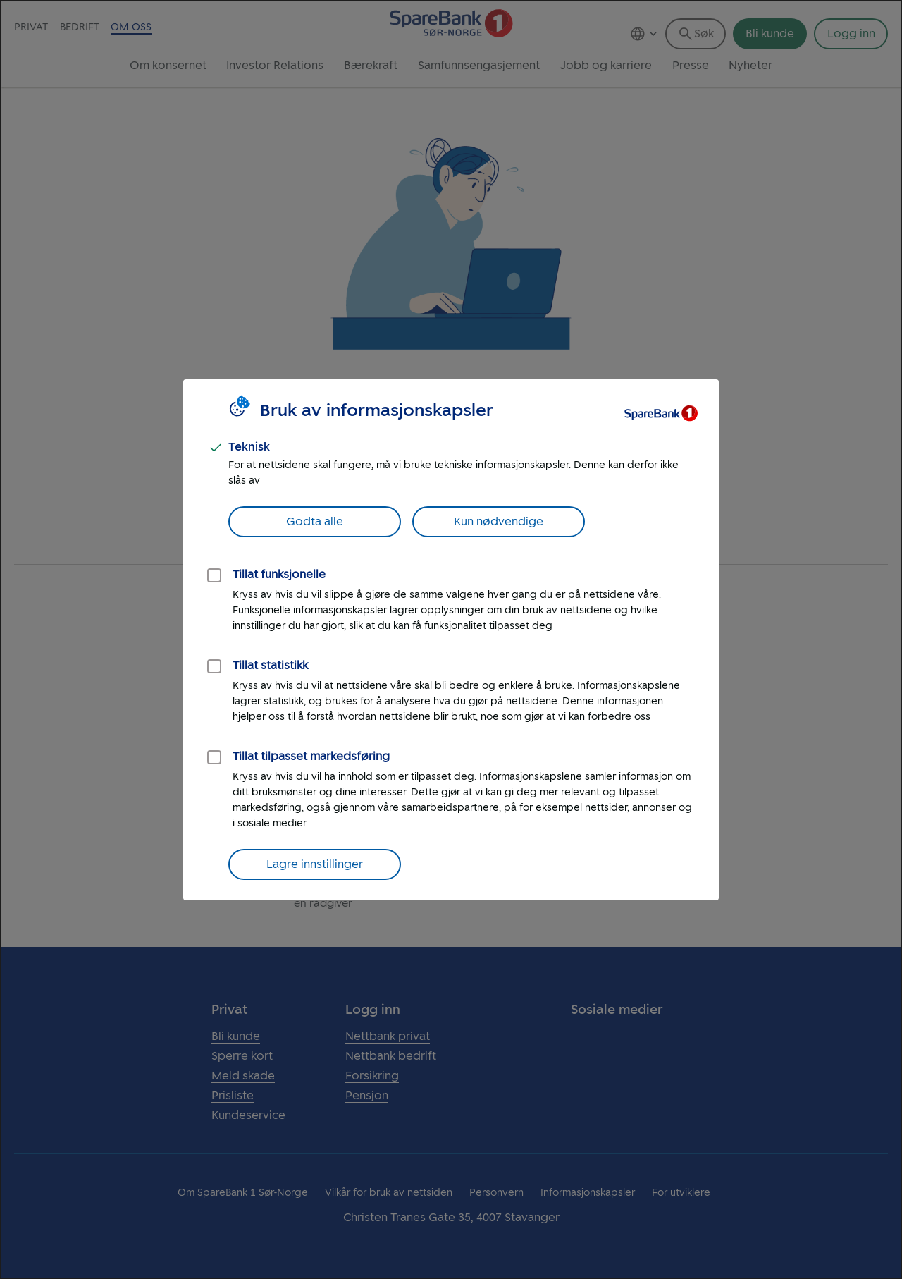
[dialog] (451, 639)
